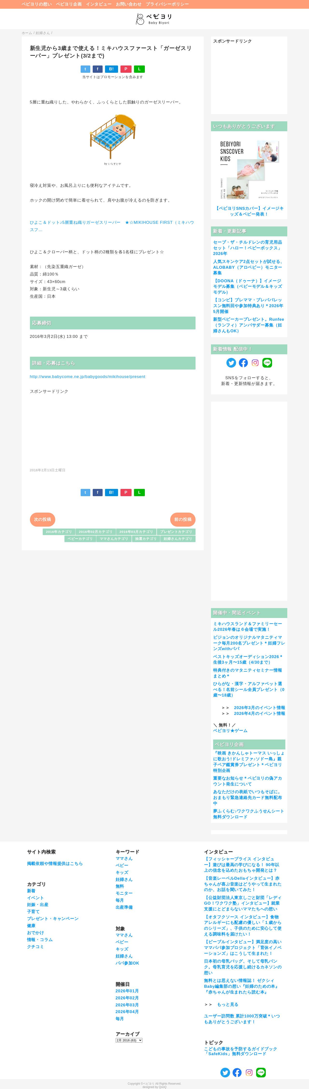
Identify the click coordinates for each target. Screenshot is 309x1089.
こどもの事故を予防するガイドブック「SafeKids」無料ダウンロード (240, 1051)
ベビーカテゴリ (80, 539)
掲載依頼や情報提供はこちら (55, 863)
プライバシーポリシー (167, 4)
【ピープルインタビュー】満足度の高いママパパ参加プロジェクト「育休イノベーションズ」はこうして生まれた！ (242, 948)
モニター (124, 893)
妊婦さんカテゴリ (178, 539)
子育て (33, 911)
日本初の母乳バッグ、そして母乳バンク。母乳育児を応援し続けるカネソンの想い (242, 967)
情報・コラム (40, 939)
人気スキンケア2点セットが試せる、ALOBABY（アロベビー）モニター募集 (249, 267)
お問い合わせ (129, 4)
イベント (35, 898)
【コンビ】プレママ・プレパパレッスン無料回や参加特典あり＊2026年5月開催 (248, 306)
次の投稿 (42, 519)
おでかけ (35, 932)
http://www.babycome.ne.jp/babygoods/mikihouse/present (88, 376)
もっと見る (228, 1004)
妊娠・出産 (38, 904)
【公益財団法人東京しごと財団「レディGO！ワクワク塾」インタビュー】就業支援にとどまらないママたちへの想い (242, 903)
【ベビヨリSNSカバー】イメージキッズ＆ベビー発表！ (249, 211)
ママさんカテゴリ (114, 539)
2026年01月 (127, 991)
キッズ (122, 872)
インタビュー (99, 4)
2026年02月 (127, 998)
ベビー (122, 865)
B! (111, 69)
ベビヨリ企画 (69, 4)
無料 (120, 886)
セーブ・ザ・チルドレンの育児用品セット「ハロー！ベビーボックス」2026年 (247, 248)
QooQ (163, 1087)
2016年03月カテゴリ (136, 532)
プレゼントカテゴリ (176, 532)
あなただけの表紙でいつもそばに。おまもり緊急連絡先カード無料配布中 (247, 798)
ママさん (124, 858)
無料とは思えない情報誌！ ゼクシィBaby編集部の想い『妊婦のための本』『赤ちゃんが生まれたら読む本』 (242, 986)
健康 (31, 925)
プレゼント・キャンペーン (53, 918)
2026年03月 (127, 1005)
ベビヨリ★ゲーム (230, 730)
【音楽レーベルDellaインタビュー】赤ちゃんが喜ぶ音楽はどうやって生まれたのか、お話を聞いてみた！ (242, 884)
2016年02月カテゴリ (96, 532)
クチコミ (35, 946)
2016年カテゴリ (59, 532)
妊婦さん (124, 879)
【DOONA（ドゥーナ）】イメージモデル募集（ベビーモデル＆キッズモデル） (247, 287)
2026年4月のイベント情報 (259, 713)
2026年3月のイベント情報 (259, 707)
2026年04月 (127, 1011)
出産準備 (124, 907)
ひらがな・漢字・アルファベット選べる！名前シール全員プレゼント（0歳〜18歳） (249, 690)
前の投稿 (182, 519)
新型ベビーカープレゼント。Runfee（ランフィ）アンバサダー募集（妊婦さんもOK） (248, 325)
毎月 (120, 900)
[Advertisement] (112, 428)
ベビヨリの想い (37, 4)
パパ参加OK (128, 963)
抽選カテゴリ (146, 539)
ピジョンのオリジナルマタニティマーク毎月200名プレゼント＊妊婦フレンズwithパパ (249, 643)
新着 (31, 891)
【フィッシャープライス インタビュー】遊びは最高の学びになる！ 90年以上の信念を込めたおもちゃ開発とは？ (241, 865)
